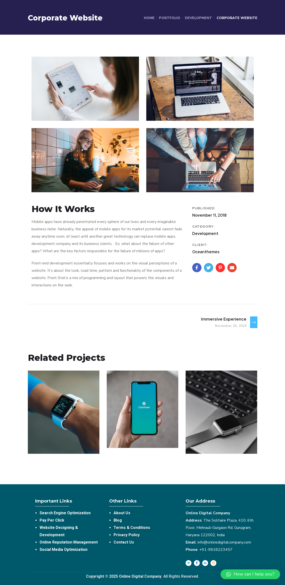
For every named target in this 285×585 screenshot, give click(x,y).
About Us (122, 513)
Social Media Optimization (63, 549)
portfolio (169, 18)
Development (198, 18)
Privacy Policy (127, 535)
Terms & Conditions (132, 527)
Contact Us (124, 542)
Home (149, 18)
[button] (250, 574)
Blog (118, 520)
